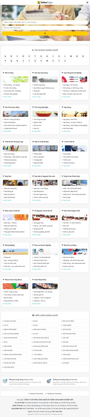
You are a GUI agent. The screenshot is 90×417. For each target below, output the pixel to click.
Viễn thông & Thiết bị (40, 363)
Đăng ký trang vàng (21, 379)
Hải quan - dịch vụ (39, 301)
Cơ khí (35, 325)
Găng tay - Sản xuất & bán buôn (73, 260)
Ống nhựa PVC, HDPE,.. (11, 301)
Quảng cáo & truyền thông (13, 354)
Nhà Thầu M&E (68, 128)
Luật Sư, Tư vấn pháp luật (42, 257)
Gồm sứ (36, 128)
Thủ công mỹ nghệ (41, 107)
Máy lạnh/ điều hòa (10, 226)
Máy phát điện (38, 163)
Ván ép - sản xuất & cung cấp (43, 226)
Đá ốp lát (37, 91)
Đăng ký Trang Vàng (37, 393)
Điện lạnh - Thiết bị (10, 223)
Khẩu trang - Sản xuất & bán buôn (74, 263)
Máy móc (8, 176)
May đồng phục (39, 191)
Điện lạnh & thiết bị (12, 211)
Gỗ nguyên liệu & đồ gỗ (43, 211)
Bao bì (35, 321)
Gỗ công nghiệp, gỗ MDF (42, 232)
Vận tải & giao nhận (12, 107)
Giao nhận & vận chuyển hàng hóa (15, 125)
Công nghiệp (67, 325)
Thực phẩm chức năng (70, 157)
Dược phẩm (67, 154)
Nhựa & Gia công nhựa (13, 280)
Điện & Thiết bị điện (42, 142)
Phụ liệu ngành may (40, 194)
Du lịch (35, 333)
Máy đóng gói (8, 191)
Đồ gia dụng (67, 329)
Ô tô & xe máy (37, 350)
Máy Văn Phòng (9, 154)
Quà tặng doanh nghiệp (73, 73)
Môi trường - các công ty (12, 85)
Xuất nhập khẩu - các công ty (43, 292)
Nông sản (7, 257)
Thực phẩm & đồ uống (40, 359)
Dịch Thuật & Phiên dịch (41, 263)
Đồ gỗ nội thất (38, 229)
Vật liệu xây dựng (41, 73)
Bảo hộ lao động (70, 245)
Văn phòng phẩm (9, 163)
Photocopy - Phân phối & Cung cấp (15, 157)
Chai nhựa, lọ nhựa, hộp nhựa (14, 295)
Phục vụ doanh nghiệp (43, 245)
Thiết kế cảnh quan (69, 229)
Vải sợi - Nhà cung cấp (41, 197)
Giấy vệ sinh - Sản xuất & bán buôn (74, 194)
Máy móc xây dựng (10, 188)
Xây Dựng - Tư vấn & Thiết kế (72, 122)
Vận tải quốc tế (38, 295)
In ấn (5, 342)
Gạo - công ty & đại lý (11, 260)
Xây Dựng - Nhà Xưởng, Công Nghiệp (75, 125)
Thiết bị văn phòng (10, 160)
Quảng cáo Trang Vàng (54, 393)
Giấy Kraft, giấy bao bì (70, 191)
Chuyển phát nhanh (10, 128)
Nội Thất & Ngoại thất (72, 211)
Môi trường (9, 73)
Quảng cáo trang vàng (65, 379)
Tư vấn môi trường (10, 88)
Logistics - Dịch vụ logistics (42, 298)
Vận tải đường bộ (9, 122)
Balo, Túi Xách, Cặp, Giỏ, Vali (72, 94)
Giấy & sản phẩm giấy (72, 176)
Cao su (6, 325)
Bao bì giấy (66, 197)
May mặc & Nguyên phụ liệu (45, 176)
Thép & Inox (66, 354)
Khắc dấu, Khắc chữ (40, 266)
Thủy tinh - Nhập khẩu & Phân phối (74, 91)
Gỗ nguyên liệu (39, 223)
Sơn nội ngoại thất (40, 94)
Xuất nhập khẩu (40, 280)
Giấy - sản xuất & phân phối (72, 188)
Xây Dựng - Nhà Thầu (70, 119)
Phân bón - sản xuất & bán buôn (14, 266)
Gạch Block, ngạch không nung (44, 88)
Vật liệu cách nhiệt (10, 229)
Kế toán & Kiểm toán (40, 260)
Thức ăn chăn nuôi (10, 263)
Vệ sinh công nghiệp (10, 94)
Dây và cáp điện (39, 157)
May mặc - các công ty (41, 188)
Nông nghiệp (10, 245)
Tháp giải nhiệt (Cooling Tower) (14, 232)
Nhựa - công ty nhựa (11, 292)
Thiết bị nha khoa (68, 163)
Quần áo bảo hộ (68, 266)
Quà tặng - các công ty (70, 85)
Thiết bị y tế (67, 160)
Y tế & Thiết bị (69, 142)
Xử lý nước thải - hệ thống (12, 91)
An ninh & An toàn (10, 321)
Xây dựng (67, 107)
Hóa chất (66, 338)
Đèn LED (66, 226)
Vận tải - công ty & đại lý (12, 119)
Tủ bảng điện (38, 160)
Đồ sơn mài (37, 125)
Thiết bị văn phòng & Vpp (14, 142)
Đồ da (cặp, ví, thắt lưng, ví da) (73, 88)
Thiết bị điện (38, 154)
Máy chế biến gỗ (9, 197)
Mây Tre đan (38, 122)
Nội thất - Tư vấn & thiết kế (72, 223)
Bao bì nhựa (8, 298)
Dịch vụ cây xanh (68, 232)
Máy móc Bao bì (9, 194)
